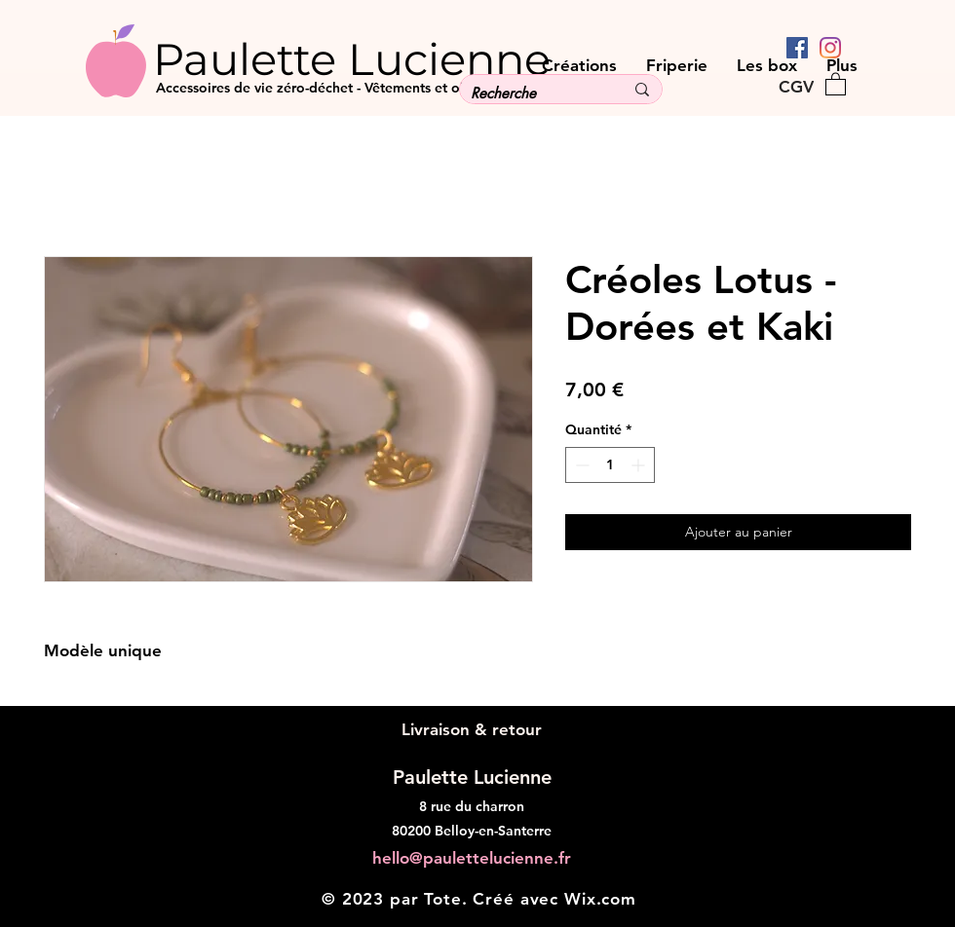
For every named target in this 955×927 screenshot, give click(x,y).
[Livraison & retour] (471, 731)
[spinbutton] (610, 465)
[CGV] (796, 86)
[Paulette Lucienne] (388, 58)
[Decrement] (580, 465)
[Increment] (640, 465)
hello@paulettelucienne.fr (471, 858)
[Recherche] (532, 93)
